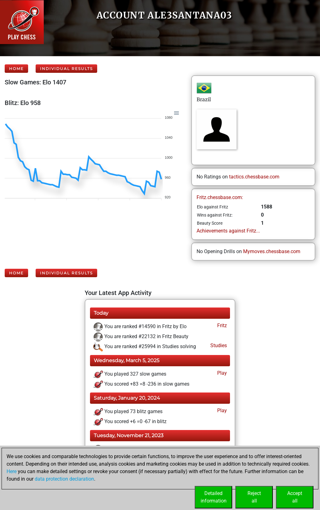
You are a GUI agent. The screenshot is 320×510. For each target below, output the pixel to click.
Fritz (221, 325)
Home (16, 68)
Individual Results (66, 68)
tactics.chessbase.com (254, 177)
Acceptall (294, 497)
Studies (218, 345)
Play (221, 373)
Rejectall (254, 497)
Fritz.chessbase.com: (220, 197)
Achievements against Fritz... (228, 231)
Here (12, 471)
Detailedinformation (214, 497)
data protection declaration (64, 479)
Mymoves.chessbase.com (271, 251)
